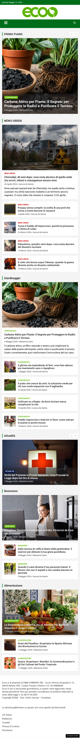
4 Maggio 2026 (24, 555)
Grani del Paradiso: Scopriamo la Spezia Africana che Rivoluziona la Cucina (45, 645)
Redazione (7, 718)
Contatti (6, 722)
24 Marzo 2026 (24, 232)
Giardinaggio (11, 97)
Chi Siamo (7, 715)
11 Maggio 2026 (25, 668)
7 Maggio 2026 (24, 371)
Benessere (10, 526)
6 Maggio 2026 (11, 537)
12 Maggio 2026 (25, 650)
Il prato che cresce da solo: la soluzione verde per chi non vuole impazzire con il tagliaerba (45, 385)
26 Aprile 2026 (10, 184)
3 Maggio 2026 (24, 576)
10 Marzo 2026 (24, 269)
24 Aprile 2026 (24, 390)
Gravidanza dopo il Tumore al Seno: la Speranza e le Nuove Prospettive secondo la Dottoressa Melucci (38, 477)
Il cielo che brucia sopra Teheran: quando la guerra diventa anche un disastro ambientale (46, 264)
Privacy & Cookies (10, 726)
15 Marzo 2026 (24, 250)
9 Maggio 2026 (11, 110)
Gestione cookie (72, 736)
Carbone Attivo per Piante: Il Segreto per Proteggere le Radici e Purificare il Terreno (38, 104)
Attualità (9, 471)
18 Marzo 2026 (24, 426)
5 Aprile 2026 (23, 214)
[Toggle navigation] (6, 22)
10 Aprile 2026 (24, 408)
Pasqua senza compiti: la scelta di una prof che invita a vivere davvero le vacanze (44, 209)
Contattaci (46, 697)
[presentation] (72, 34)
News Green (9, 173)
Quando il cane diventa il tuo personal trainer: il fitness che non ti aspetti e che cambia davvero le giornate (45, 570)
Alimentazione (11, 621)
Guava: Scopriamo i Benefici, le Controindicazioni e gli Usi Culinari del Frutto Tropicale (46, 663)
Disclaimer (7, 730)
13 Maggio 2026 (11, 631)
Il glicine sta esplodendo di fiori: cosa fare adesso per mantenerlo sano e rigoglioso (45, 367)
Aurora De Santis (26, 184)
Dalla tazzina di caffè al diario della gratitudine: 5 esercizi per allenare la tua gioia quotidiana (45, 550)
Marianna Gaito (26, 110)
